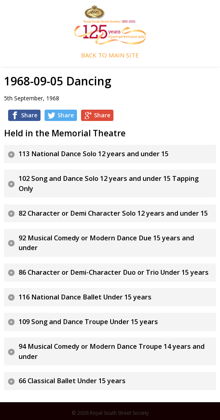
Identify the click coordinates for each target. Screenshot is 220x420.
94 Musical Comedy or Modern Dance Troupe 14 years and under (112, 351)
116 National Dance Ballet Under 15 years (85, 297)
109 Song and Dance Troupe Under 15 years (88, 321)
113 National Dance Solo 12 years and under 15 (94, 153)
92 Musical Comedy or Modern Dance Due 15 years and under (106, 242)
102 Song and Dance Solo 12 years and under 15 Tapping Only (109, 183)
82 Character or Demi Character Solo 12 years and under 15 (113, 213)
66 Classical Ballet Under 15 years (72, 380)
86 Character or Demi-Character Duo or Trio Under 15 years (114, 272)
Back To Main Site (110, 55)
